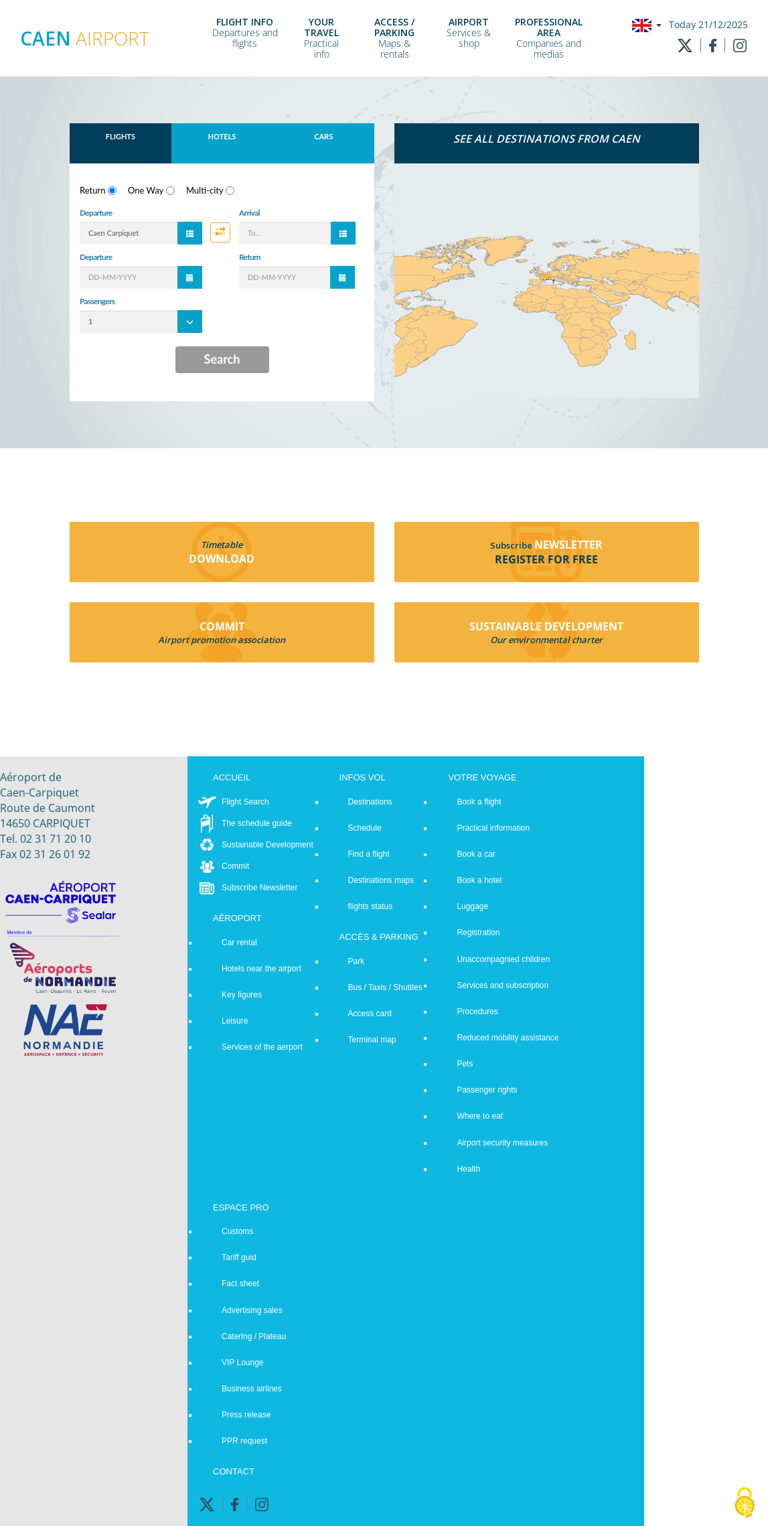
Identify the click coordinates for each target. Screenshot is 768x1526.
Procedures (477, 1011)
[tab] (546, 143)
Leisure (235, 1021)
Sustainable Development (267, 844)
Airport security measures (502, 1143)
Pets (465, 1063)
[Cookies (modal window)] (744, 1503)
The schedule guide (257, 823)
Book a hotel (479, 880)
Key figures (242, 994)
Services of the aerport (262, 1047)
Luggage (472, 906)
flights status (370, 906)
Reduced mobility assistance (507, 1037)
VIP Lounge (243, 1362)
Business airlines (252, 1388)
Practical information (493, 828)
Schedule (365, 828)
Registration (478, 932)
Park (356, 961)
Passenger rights (487, 1090)
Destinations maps (381, 880)
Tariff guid (239, 1257)
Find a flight (369, 854)
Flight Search (245, 802)
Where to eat (480, 1116)
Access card (370, 1013)
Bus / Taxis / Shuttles (385, 987)
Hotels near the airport (261, 968)
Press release (246, 1414)
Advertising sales (252, 1310)
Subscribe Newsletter (259, 887)
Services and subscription (502, 985)
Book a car (476, 854)
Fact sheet (240, 1283)
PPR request (244, 1441)
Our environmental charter (546, 640)
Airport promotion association (221, 640)
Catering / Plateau (254, 1336)
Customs (237, 1231)
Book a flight (479, 802)
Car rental (239, 942)
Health (468, 1169)
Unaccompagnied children (503, 959)
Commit (235, 866)
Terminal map (372, 1039)
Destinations (370, 802)
